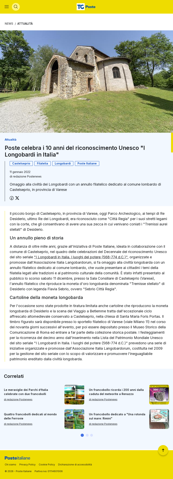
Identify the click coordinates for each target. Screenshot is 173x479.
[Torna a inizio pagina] (163, 450)
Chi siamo (10, 464)
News (9, 24)
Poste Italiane (87, 164)
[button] (82, 435)
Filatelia (42, 164)
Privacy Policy (27, 464)
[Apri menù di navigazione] (7, 7)
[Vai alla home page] (86, 7)
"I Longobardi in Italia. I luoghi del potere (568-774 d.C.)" (81, 258)
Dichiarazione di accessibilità (75, 464)
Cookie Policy (47, 464)
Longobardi (63, 164)
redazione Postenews (27, 177)
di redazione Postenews (18, 400)
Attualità (25, 24)
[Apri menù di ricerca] (16, 7)
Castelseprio (21, 164)
